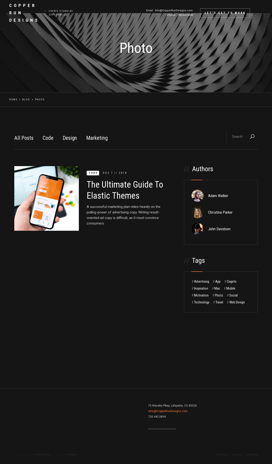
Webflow (72, 454)
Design (70, 138)
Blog (26, 99)
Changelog (252, 454)
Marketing (97, 138)
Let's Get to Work (225, 13)
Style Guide (222, 454)
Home (13, 99)
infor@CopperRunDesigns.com (168, 411)
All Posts (23, 138)
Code (48, 138)
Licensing (237, 454)
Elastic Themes (43, 454)
